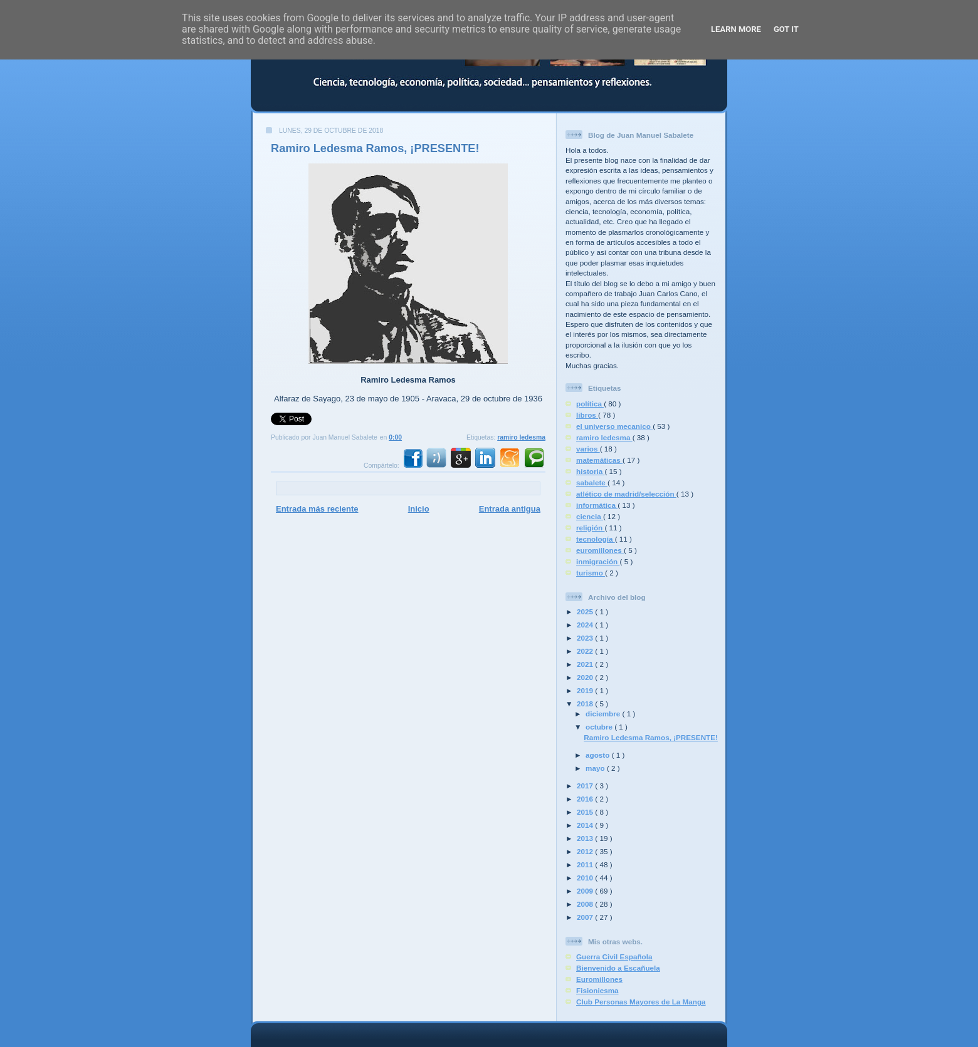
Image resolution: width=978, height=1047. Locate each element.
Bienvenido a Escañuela (618, 968)
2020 (586, 677)
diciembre (604, 713)
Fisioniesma (597, 990)
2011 (586, 864)
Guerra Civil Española (614, 956)
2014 (586, 825)
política (590, 404)
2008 (586, 904)
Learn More (736, 29)
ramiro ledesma (521, 437)
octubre (600, 727)
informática (597, 505)
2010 (586, 878)
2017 (586, 785)
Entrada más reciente (317, 508)
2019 (586, 690)
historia (590, 471)
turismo (590, 573)
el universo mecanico (614, 426)
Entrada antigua (509, 508)
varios (588, 449)
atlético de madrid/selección (626, 494)
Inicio (418, 508)
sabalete (591, 482)
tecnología (595, 539)
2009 (586, 891)
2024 (586, 625)
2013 (586, 838)
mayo (596, 768)
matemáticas (599, 460)
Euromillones (599, 979)
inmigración (598, 561)
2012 (586, 851)
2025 (586, 611)
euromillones (600, 550)
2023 (586, 638)
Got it (786, 29)
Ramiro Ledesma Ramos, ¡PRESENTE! (375, 148)
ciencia (589, 516)
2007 (586, 917)
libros (587, 415)
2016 (586, 799)
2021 (586, 664)
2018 (586, 703)
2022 (586, 651)
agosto (599, 755)
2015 (586, 812)
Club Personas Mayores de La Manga (641, 1002)
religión (590, 528)
